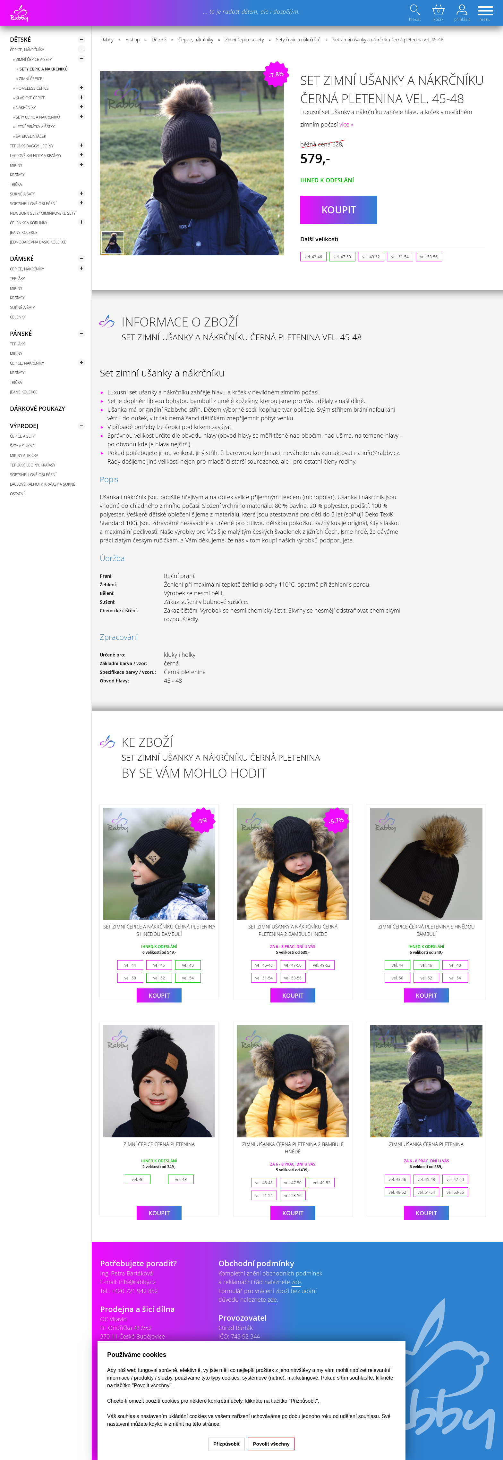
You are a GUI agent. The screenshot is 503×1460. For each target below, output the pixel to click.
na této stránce (202, 1424)
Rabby (107, 40)
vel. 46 (159, 965)
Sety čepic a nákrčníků (298, 40)
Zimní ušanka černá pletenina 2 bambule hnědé (293, 1148)
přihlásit (462, 13)
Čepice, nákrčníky (195, 40)
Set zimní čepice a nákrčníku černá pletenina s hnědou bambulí (159, 930)
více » (346, 124)
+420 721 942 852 (134, 1291)
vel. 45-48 (264, 965)
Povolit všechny (271, 1444)
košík (438, 13)
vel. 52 (159, 977)
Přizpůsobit (226, 1444)
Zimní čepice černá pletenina (159, 1144)
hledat (416, 13)
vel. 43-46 (313, 256)
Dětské (159, 40)
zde (296, 1282)
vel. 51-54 (400, 256)
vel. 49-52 (371, 256)
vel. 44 (130, 965)
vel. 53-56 (429, 256)
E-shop (132, 40)
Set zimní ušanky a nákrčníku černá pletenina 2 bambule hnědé (292, 930)
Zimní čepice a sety (244, 40)
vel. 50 (130, 977)
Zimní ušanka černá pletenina (426, 1144)
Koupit (159, 995)
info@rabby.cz (137, 1282)
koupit (338, 209)
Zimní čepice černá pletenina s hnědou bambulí (426, 930)
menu (485, 14)
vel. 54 (188, 977)
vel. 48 (188, 965)
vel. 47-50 (342, 256)
